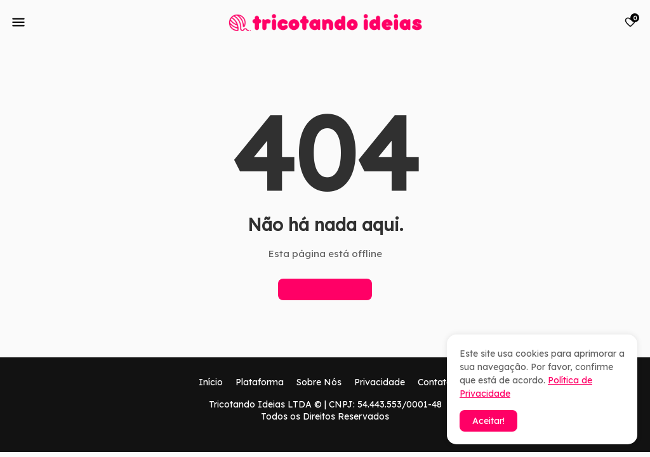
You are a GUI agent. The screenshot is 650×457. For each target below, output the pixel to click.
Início (211, 382)
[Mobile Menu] (18, 22)
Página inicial (325, 289)
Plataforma (259, 382)
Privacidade (379, 382)
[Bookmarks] (630, 22)
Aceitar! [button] (488, 421)
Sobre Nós (319, 382)
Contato (435, 382)
